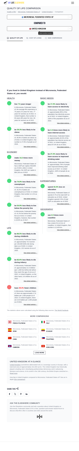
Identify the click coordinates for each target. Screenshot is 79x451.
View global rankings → (30, 122)
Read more (13, 373)
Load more (39, 352)
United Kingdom (15, 365)
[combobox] (13, 17)
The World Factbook (61, 310)
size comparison (19, 379)
